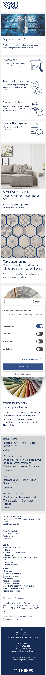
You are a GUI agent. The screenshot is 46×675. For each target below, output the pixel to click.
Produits (6, 569)
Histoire (8, 550)
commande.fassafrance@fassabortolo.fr (23, 637)
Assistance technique (11, 581)
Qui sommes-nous (12, 548)
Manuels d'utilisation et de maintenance (18, 586)
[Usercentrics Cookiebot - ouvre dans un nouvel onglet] (32, 302)
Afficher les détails (30, 359)
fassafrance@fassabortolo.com (23, 651)
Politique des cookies (11, 591)
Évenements (8, 579)
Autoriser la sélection (23, 374)
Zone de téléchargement (12, 574)
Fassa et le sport (11, 565)
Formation (9, 562)
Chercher (35, 7)
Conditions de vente (11, 584)
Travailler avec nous (11, 576)
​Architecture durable (11, 619)
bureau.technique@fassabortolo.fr (23, 660)
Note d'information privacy (13, 589)
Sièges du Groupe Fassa (15, 553)
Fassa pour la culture (13, 560)
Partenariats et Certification (13, 598)
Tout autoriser (23, 367)
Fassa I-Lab (10, 555)
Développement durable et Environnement (22, 558)
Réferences (7, 571)
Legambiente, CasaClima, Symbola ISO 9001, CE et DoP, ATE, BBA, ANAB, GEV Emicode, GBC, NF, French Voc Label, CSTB (21, 605)
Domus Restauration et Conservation (17, 617)
